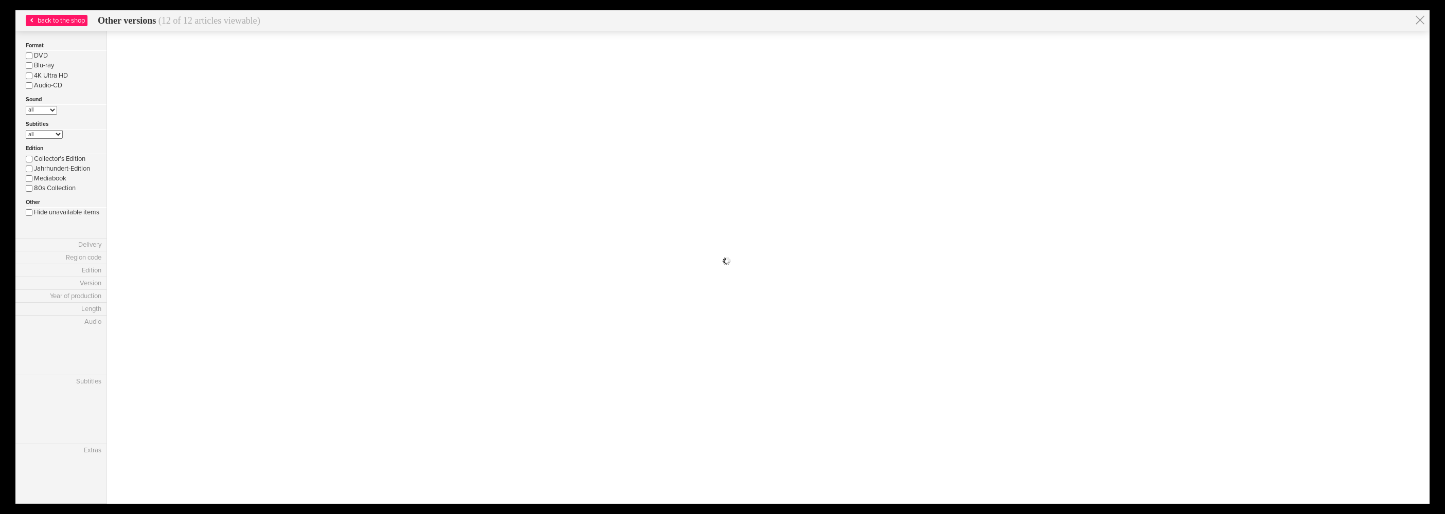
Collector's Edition (55, 159)
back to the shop (56, 20)
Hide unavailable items (62, 212)
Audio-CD (44, 85)
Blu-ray (40, 65)
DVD (37, 55)
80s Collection (51, 188)
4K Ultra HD (47, 75)
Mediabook (46, 178)
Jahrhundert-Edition (58, 168)
